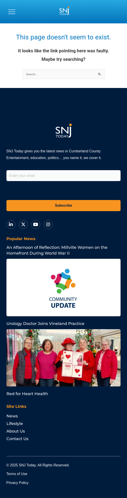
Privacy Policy (17, 483)
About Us (15, 431)
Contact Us (17, 438)
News (12, 416)
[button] (11, 11)
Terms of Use (16, 474)
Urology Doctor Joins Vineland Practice (45, 323)
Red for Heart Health (27, 393)
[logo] (64, 11)
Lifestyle (14, 423)
